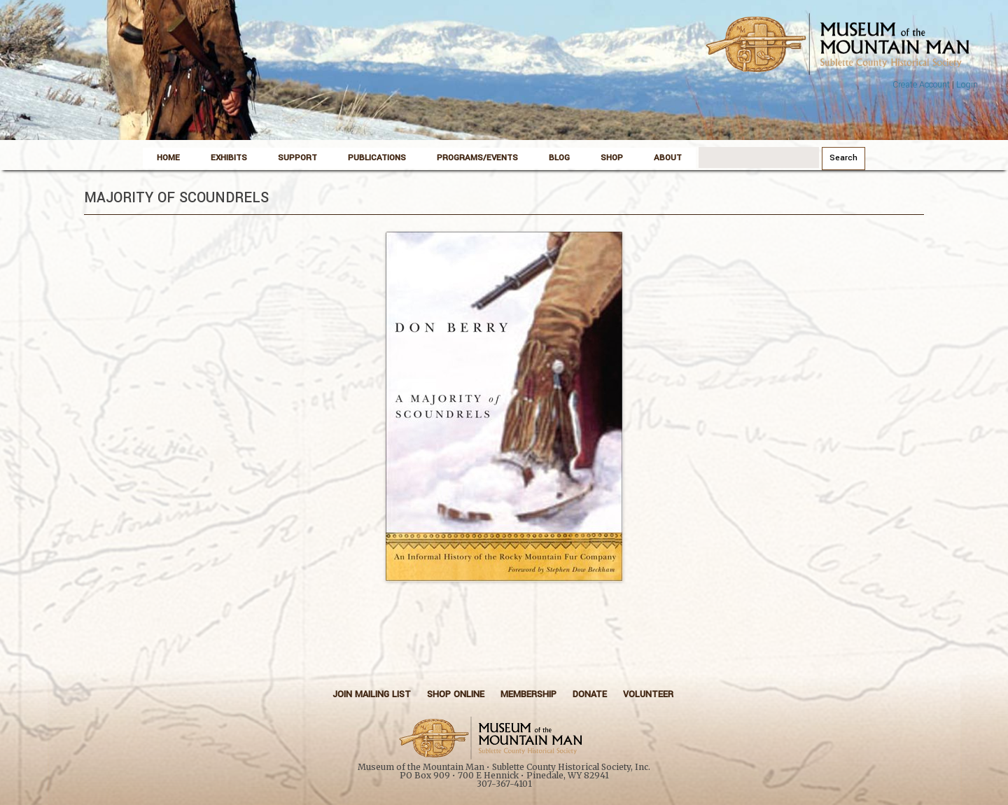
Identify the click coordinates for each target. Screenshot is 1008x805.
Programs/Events (477, 158)
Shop (612, 158)
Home (168, 158)
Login (967, 84)
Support (297, 158)
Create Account (921, 84)
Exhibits (229, 158)
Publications (377, 158)
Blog (559, 158)
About (668, 158)
